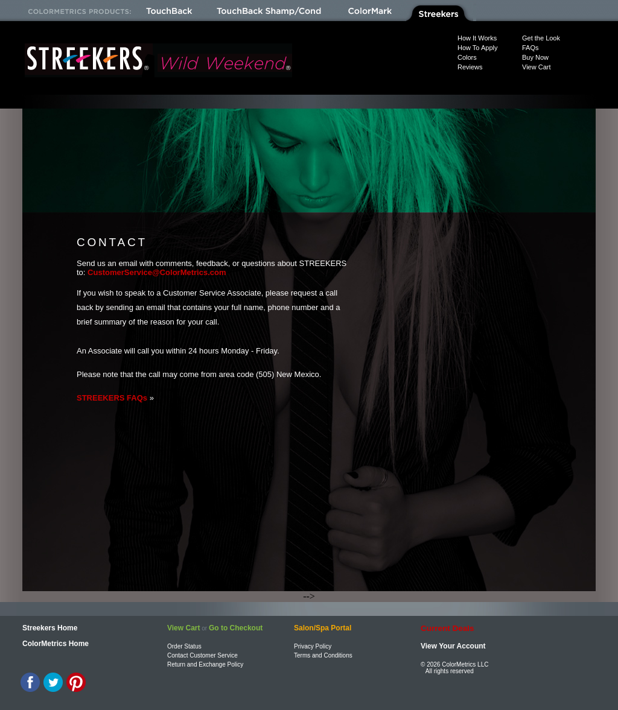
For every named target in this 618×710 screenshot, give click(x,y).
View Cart (536, 67)
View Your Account (453, 646)
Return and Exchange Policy (205, 664)
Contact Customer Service (202, 655)
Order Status (184, 646)
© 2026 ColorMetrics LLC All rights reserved (454, 667)
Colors (467, 57)
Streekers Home (49, 628)
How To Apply (477, 47)
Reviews (470, 67)
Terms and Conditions (323, 655)
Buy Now (535, 57)
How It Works (477, 38)
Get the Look (541, 38)
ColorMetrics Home (55, 643)
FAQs (530, 47)
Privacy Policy (312, 646)
